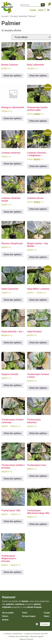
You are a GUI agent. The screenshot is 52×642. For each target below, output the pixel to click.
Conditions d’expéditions (13, 633)
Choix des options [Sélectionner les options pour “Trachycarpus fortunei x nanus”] (38, 388)
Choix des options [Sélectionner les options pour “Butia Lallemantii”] (38, 75)
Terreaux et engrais (28, 616)
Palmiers (5, 616)
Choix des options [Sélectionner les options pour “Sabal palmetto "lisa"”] (12, 342)
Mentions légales (37, 636)
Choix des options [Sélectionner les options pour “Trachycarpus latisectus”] (38, 433)
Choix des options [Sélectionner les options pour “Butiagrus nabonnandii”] (12, 118)
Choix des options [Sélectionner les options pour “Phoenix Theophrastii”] (12, 254)
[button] (48, 10)
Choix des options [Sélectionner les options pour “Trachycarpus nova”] (38, 476)
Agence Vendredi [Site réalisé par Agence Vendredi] (26, 639)
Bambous (5, 619)
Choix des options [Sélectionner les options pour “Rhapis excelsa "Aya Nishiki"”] (38, 257)
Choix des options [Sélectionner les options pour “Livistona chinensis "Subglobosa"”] (38, 166)
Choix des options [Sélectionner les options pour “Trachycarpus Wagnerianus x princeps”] (12, 572)
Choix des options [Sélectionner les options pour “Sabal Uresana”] (38, 342)
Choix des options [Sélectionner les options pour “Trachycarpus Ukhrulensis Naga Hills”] (38, 524)
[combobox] (31, 5)
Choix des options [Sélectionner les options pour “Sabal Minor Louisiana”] (38, 300)
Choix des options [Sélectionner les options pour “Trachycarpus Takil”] (12, 521)
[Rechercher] (43, 5)
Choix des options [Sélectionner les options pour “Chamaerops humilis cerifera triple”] (38, 121)
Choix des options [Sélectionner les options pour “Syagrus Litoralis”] (12, 385)
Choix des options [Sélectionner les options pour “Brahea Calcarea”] (12, 75)
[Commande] (31, 37)
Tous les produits (8, 612)
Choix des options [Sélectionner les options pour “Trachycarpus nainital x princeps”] (12, 478)
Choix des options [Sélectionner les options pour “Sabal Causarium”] (12, 300)
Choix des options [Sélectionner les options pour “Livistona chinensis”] (12, 163)
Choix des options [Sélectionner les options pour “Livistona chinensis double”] (12, 211)
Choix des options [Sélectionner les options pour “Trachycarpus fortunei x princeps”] (12, 433)
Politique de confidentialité (19, 636)
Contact (41, 10)
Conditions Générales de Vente (36, 633)
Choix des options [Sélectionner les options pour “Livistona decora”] (38, 209)
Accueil (4, 16)
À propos (33, 10)
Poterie (24, 612)
